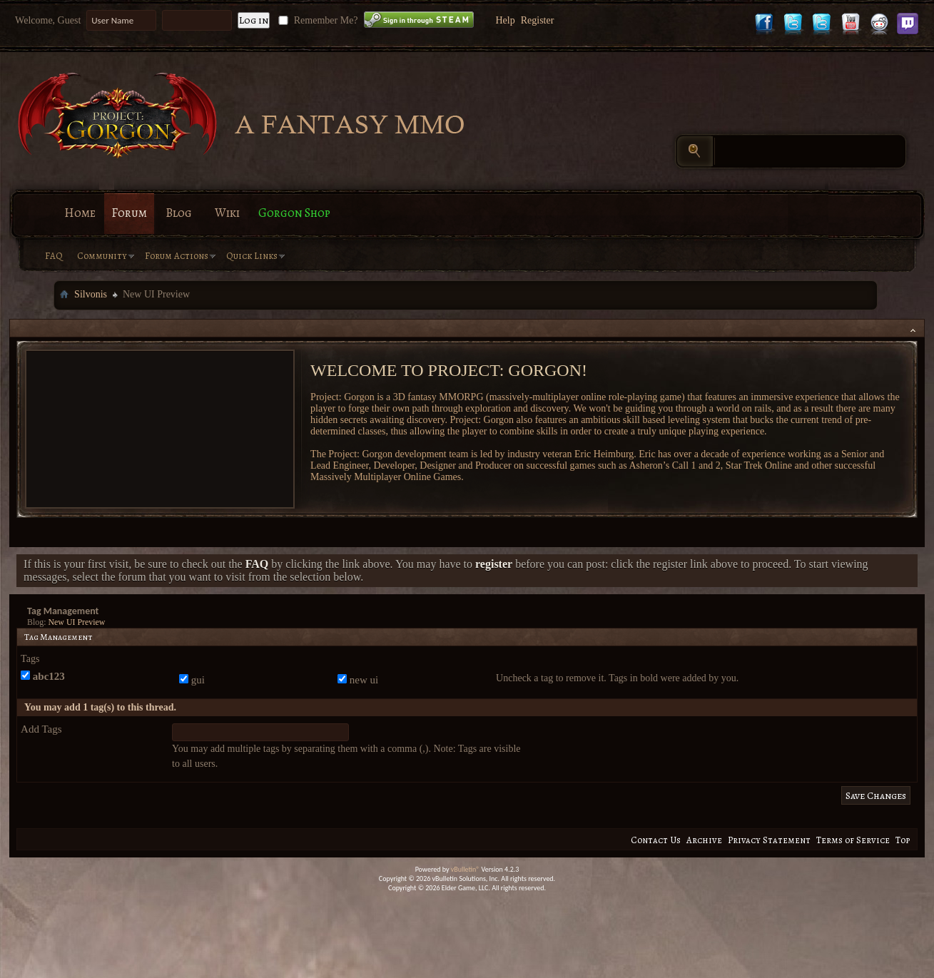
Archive (704, 840)
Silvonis (90, 294)
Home (80, 213)
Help (504, 20)
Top (902, 840)
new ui (357, 680)
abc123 (43, 676)
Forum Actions (176, 256)
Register (537, 20)
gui (192, 680)
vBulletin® (465, 869)
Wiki (227, 213)
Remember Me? (316, 20)
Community (102, 256)
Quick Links (252, 256)
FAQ (54, 256)
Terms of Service (853, 840)
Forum (129, 213)
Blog (179, 213)
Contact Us (656, 840)
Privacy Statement (769, 840)
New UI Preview (77, 622)
